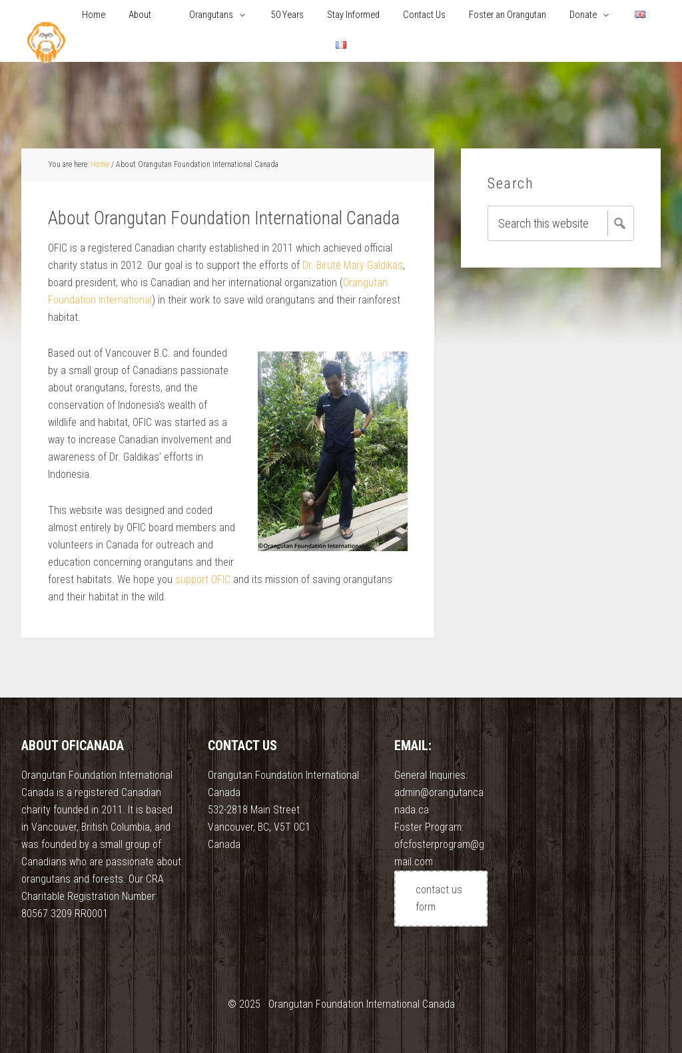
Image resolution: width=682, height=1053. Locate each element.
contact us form (439, 898)
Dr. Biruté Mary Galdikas (352, 265)
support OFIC (202, 579)
